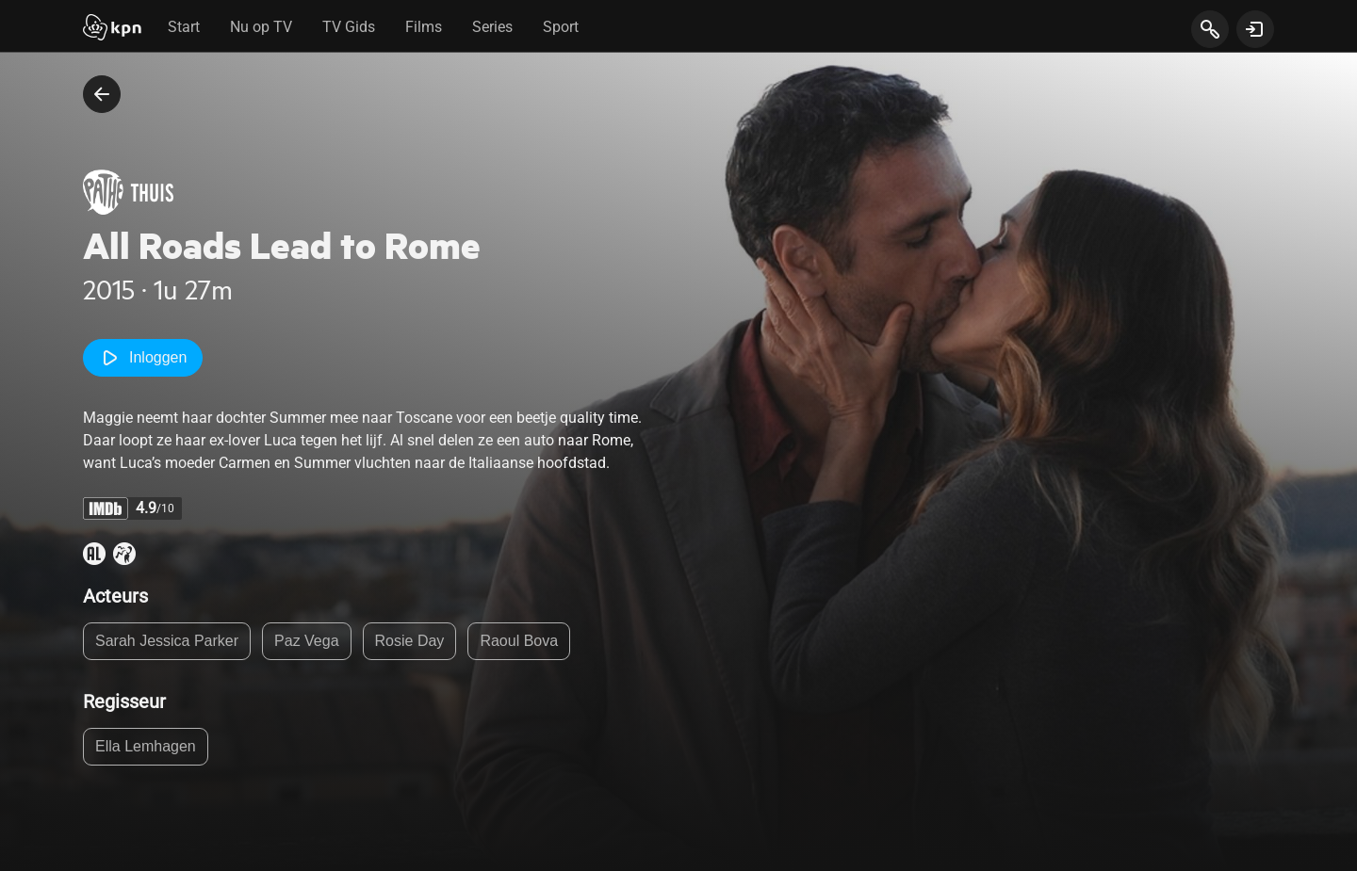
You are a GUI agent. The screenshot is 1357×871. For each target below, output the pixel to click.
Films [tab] (423, 27)
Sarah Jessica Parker (166, 641)
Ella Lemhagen (145, 746)
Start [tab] (184, 27)
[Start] (112, 29)
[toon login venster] (1255, 29)
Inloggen (143, 358)
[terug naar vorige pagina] (102, 94)
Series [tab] (492, 27)
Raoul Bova (519, 641)
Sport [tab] (561, 27)
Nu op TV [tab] (261, 27)
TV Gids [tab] (348, 27)
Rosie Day (410, 641)
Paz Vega (306, 641)
